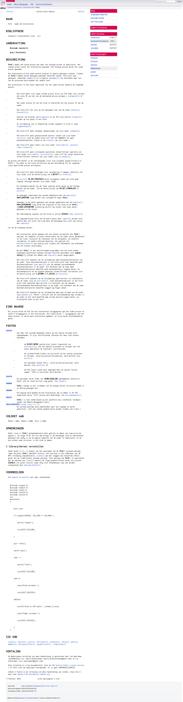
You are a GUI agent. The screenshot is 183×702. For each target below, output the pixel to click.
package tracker (97, 18)
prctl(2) (23, 179)
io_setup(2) (64, 157)
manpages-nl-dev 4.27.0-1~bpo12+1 (45, 686)
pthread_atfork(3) (25, 243)
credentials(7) (59, 644)
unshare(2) (54, 642)
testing (94, 45)
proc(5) (27, 358)
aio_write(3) (46, 154)
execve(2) (52, 255)
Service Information (44, 4)
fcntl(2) (20, 138)
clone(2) (78, 214)
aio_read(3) (33, 154)
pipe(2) (15, 477)
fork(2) (9, 11)
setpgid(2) (74, 96)
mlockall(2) (22, 112)
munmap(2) (54, 78)
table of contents (99, 27)
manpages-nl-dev (28, 7)
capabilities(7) (44, 644)
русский (94, 75)
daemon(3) (12, 644)
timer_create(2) (24, 147)
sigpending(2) (24, 126)
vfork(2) (65, 642)
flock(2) (50, 140)
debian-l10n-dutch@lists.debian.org (34, 674)
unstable (94, 48)
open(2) (42, 264)
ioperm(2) (66, 219)
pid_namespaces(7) (73, 395)
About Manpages (21, 4)
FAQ (32, 4)
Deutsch (94, 58)
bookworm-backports (15, 7)
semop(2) (75, 131)
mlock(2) (76, 110)
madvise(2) (71, 195)
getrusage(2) (42, 117)
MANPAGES (10, 1)
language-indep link (99, 14)
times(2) (76, 117)
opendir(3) (26, 295)
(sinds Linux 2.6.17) (22, 404)
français (94, 61)
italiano (94, 65)
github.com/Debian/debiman (29, 698)
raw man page (97, 22)
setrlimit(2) (30, 347)
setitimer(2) (62, 145)
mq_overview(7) (40, 281)
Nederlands (95, 68)
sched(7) (62, 381)
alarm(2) (74, 145)
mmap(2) (31, 78)
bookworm (95, 38)
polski (93, 72)
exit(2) (31, 642)
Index (9, 4)
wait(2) (25, 477)
